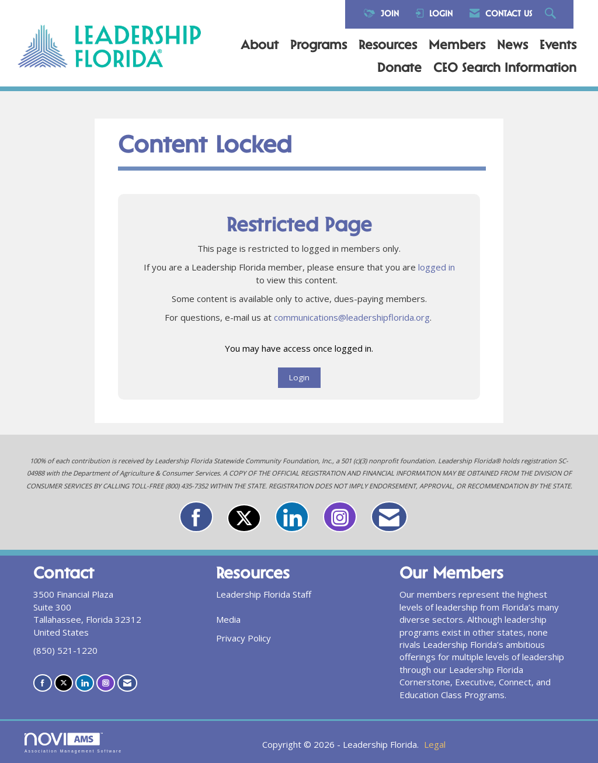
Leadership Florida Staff (263, 594)
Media (228, 619)
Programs (318, 46)
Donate (399, 69)
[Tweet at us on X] (244, 518)
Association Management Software (73, 743)
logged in (436, 267)
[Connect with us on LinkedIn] (292, 516)
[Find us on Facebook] (196, 516)
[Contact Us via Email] (389, 516)
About (260, 46)
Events (558, 46)
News (512, 46)
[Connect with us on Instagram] (340, 516)
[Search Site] (552, 14)
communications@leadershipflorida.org (352, 317)
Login (299, 377)
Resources (388, 46)
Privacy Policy (243, 638)
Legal (435, 744)
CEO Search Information (504, 69)
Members (457, 46)
